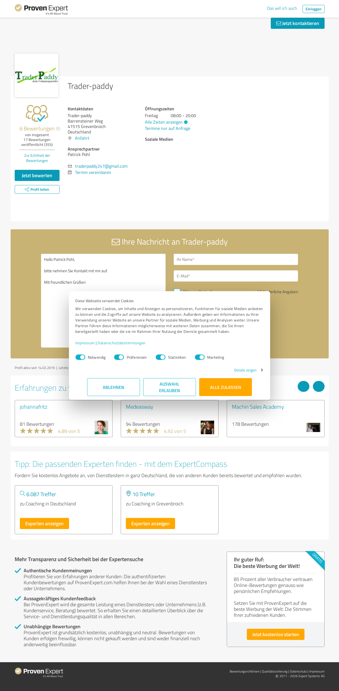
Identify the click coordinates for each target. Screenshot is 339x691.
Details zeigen (233, 372)
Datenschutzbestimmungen (134, 345)
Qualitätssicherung (274, 671)
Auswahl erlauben (169, 389)
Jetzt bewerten (37, 175)
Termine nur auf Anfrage (167, 128)
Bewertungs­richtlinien (244, 671)
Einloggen (314, 8)
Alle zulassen (225, 390)
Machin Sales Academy (258, 406)
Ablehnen (113, 390)
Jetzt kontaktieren (297, 23)
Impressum (97, 345)
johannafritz (33, 406)
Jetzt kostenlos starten (275, 634)
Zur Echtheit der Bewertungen (37, 158)
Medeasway (139, 406)
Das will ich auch (282, 8)
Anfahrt (82, 138)
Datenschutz (298, 671)
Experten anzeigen (44, 523)
